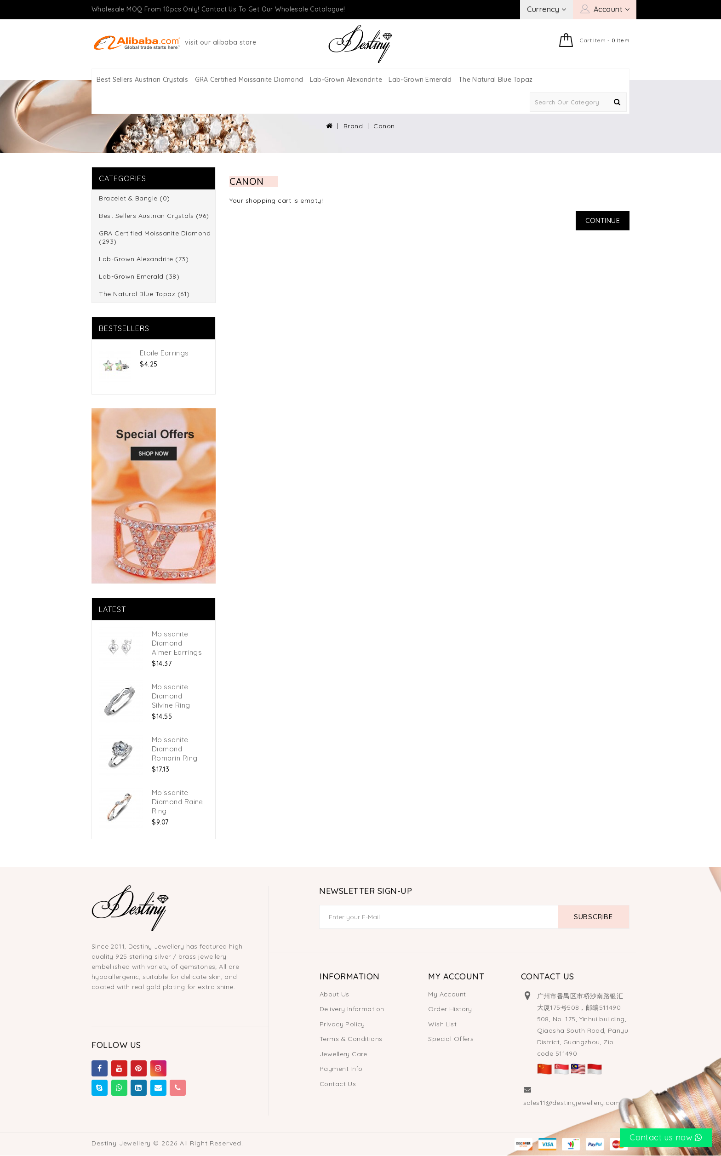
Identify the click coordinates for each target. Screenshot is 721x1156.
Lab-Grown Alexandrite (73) (144, 259)
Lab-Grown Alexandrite (346, 79)
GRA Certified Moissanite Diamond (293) (155, 237)
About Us (334, 994)
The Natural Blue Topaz (495, 79)
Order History (450, 1009)
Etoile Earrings (164, 353)
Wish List (442, 1024)
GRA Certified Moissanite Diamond (249, 79)
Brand (353, 126)
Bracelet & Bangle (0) (134, 198)
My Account (447, 994)
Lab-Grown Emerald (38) (139, 276)
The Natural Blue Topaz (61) (144, 294)
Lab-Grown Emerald (420, 79)
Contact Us (338, 1084)
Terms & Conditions (351, 1039)
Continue (602, 220)
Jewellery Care (343, 1054)
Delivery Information (352, 1009)
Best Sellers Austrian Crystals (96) (154, 216)
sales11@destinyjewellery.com (571, 1103)
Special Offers (451, 1039)
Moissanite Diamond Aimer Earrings (177, 643)
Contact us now (665, 1137)
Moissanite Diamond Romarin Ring (174, 748)
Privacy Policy (342, 1024)
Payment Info (341, 1068)
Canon (384, 126)
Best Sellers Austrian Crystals (142, 79)
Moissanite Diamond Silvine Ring (171, 696)
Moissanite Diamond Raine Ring (177, 801)
